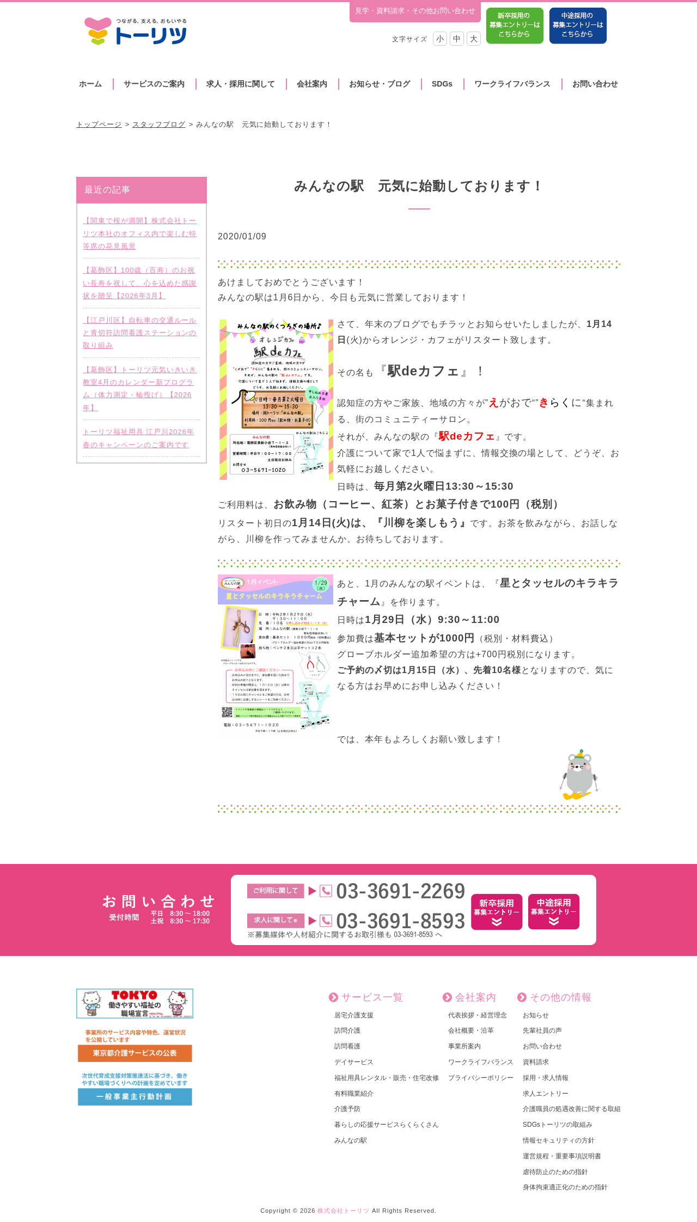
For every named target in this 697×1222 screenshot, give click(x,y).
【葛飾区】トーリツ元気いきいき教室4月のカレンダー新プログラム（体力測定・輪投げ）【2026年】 (140, 389)
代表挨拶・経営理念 (477, 1015)
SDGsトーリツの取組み (557, 1124)
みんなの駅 (350, 1140)
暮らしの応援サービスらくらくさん (386, 1124)
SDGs (442, 83)
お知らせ (536, 1015)
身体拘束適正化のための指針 (565, 1187)
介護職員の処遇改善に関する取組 (572, 1109)
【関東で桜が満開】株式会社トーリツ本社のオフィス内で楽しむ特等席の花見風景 (140, 233)
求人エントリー (545, 1093)
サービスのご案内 (154, 83)
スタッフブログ (159, 124)
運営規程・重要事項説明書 (562, 1156)
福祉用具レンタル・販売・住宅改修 (386, 1078)
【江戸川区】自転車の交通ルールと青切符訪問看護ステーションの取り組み (140, 333)
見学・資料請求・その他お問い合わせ (415, 11)
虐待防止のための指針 (555, 1172)
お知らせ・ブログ (379, 83)
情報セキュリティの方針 (559, 1140)
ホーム (90, 83)
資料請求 (536, 1062)
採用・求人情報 (545, 1078)
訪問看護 (347, 1046)
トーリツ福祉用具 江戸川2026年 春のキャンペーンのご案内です (138, 438)
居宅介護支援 (354, 1015)
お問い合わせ (595, 83)
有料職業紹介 (354, 1093)
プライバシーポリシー (480, 1078)
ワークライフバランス (512, 83)
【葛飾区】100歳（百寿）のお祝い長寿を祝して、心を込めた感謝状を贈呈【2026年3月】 (140, 283)
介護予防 (347, 1109)
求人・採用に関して (240, 83)
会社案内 (312, 83)
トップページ (99, 124)
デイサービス (354, 1062)
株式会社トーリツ (343, 1210)
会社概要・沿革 (471, 1030)
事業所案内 (464, 1046)
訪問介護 (347, 1030)
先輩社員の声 (542, 1030)
